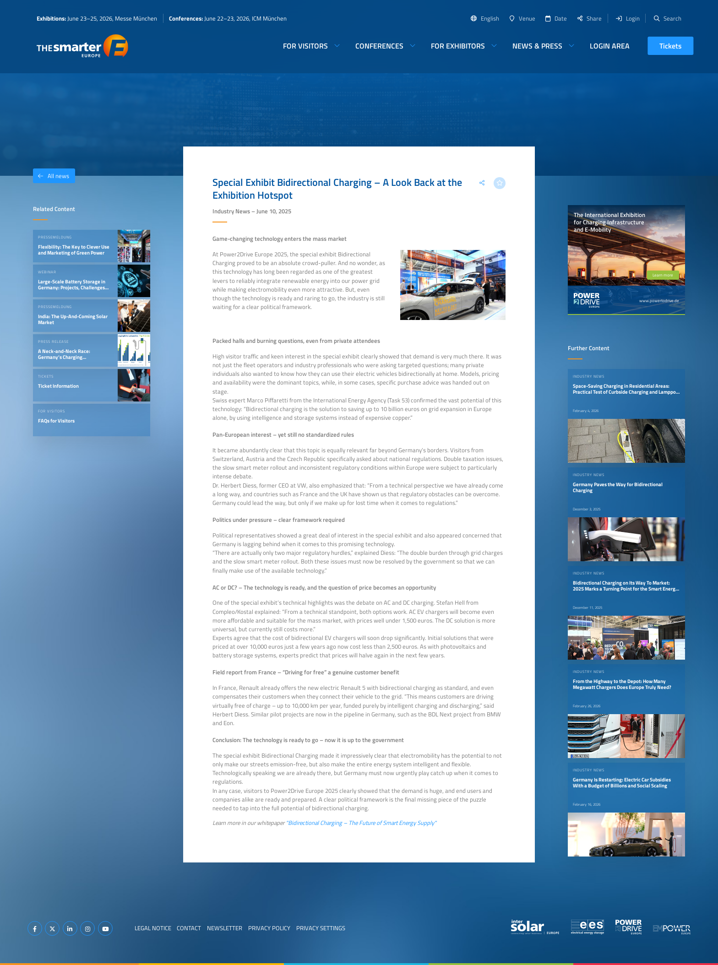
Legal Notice (153, 927)
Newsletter (224, 927)
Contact (189, 927)
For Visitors (305, 45)
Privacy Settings (320, 927)
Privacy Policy (269, 927)
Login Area (610, 45)
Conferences (379, 45)
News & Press (537, 45)
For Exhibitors (458, 45)
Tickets (670, 45)
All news (51, 175)
